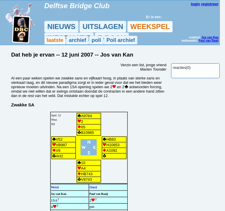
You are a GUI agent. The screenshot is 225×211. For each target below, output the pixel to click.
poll (96, 40)
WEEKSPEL (150, 26)
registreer (210, 4)
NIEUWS (61, 26)
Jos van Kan (210, 37)
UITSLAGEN (103, 26)
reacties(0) (181, 67)
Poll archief (120, 40)
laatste (55, 40)
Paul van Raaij (209, 40)
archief (77, 40)
